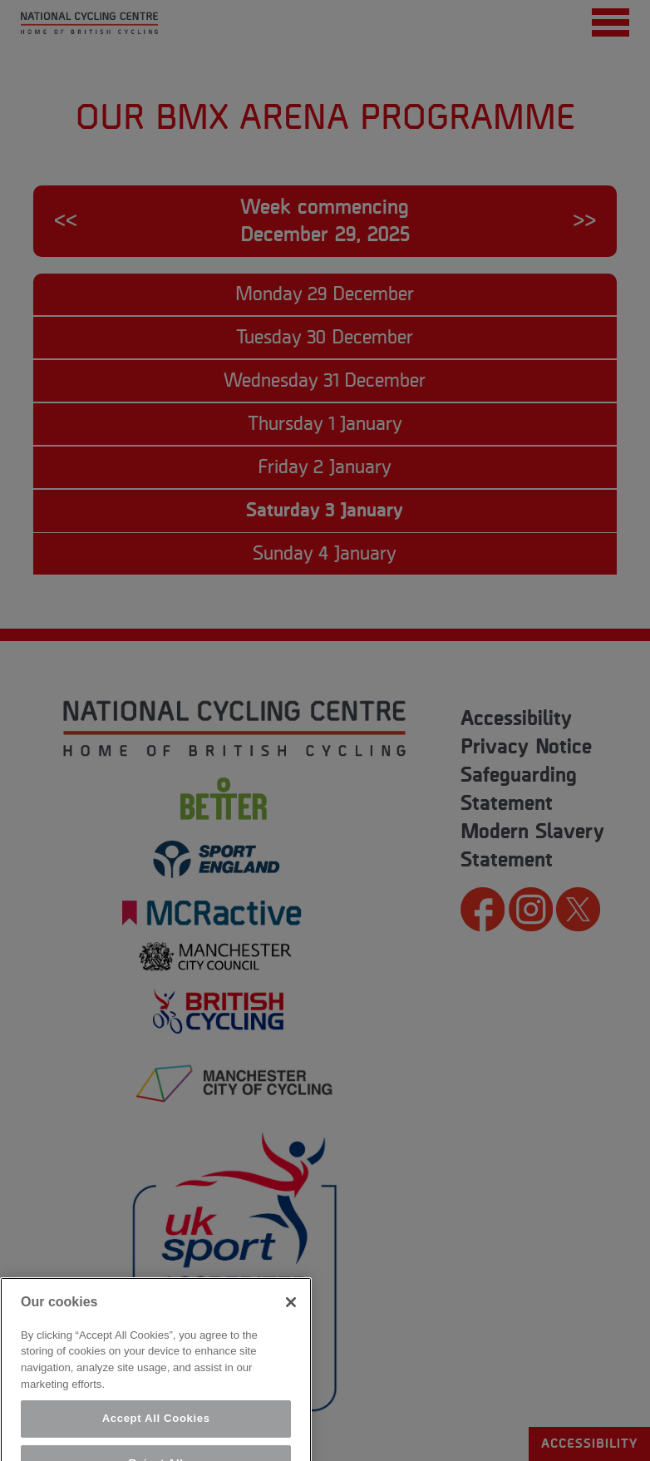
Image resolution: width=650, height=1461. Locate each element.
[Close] (291, 1326)
